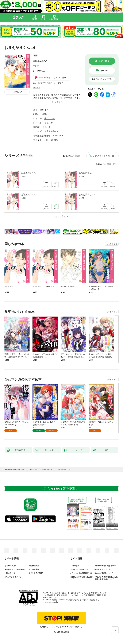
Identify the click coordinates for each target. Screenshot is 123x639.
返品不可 (36, 88)
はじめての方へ (10, 566)
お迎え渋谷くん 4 (87, 194)
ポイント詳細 (60, 77)
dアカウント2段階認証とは (81, 573)
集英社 (45, 114)
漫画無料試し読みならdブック (14, 469)
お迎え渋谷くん (51, 131)
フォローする (45, 60)
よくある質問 (33, 569)
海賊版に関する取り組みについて (82, 578)
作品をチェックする (104, 79)
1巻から (100, 164)
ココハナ (48, 123)
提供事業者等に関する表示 (105, 566)
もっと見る (110, 244)
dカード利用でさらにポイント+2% (47, 83)
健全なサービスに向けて (104, 569)
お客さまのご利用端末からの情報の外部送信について (106, 578)
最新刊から (113, 164)
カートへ (104, 70)
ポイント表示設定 (35, 573)
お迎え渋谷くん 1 (29, 172)
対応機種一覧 (33, 566)
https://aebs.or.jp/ (51, 602)
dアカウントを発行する (51, 627)
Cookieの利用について (104, 573)
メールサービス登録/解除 (14, 569)
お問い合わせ (9, 573)
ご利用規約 (74, 566)
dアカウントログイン (13, 577)
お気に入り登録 (73, 155)
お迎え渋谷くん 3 (29, 194)
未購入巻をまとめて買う (104, 156)
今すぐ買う (104, 61)
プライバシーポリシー (79, 569)
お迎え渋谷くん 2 (87, 172)
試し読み (18, 92)
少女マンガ (49, 118)
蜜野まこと (38, 60)
